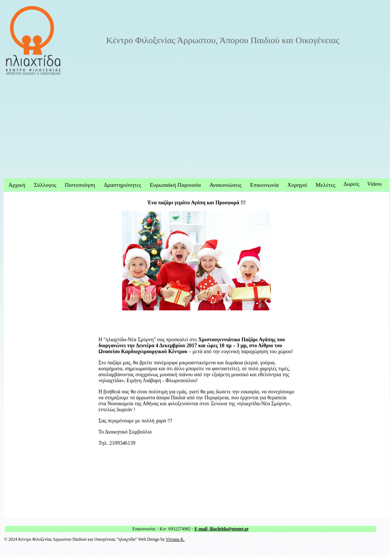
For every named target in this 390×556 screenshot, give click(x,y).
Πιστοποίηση (80, 185)
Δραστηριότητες (122, 185)
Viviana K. (175, 539)
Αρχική (17, 185)
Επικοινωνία (264, 185)
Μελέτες (325, 185)
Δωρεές (351, 184)
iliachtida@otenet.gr (229, 528)
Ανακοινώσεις (226, 185)
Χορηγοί (297, 185)
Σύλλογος (45, 185)
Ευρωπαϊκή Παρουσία (175, 185)
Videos (374, 184)
